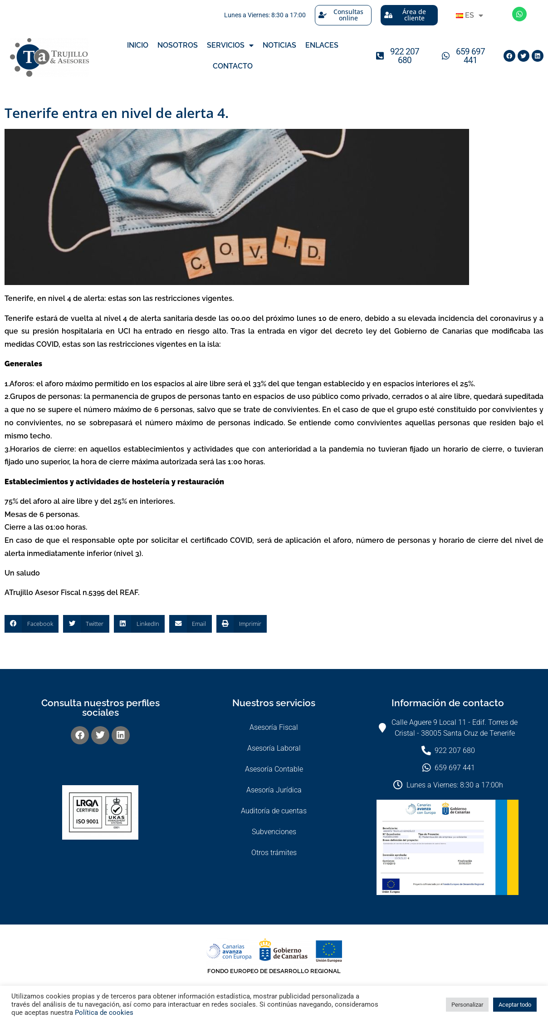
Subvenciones (274, 831)
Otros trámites (274, 852)
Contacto (233, 66)
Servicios (230, 45)
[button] (32, 623)
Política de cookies (104, 1012)
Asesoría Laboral (274, 748)
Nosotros (177, 45)
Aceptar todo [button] (515, 1004)
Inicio (137, 45)
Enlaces (321, 45)
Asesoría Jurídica (274, 790)
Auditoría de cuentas (274, 811)
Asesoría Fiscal (274, 727)
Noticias (279, 45)
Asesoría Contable (274, 769)
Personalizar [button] (467, 1004)
